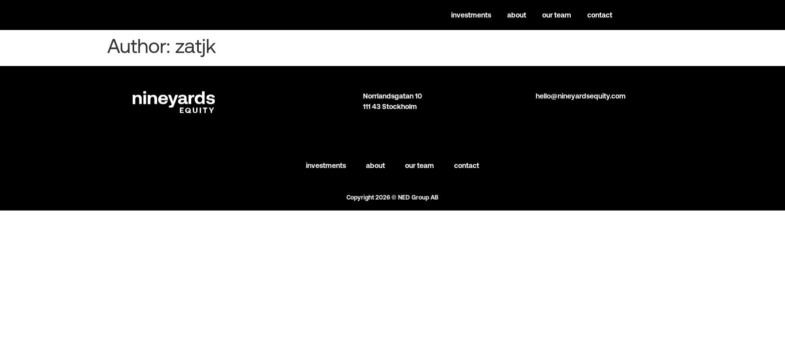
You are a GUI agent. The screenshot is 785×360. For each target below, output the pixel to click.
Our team (556, 15)
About (516, 15)
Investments (471, 15)
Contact (599, 15)
